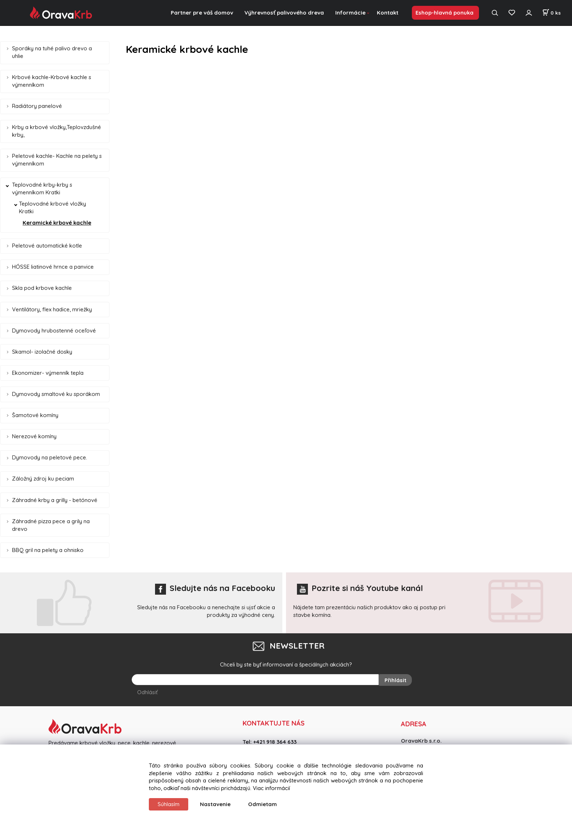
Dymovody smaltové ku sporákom (56, 393)
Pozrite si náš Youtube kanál (360, 588)
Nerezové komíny (34, 436)
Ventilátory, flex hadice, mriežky (52, 309)
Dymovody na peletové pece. (49, 457)
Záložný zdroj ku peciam (43, 478)
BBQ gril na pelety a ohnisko (48, 550)
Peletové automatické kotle (47, 245)
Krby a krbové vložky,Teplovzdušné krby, (56, 131)
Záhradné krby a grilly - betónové (54, 500)
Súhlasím (168, 804)
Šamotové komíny (35, 415)
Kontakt (387, 12)
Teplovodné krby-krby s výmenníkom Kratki (42, 188)
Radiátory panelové (37, 105)
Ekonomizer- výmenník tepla (48, 372)
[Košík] (551, 13)
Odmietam (262, 804)
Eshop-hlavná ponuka (445, 12)
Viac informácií (271, 788)
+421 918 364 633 (275, 740)
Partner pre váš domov (202, 12)
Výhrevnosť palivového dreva (284, 12)
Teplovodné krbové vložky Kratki (52, 207)
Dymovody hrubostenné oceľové (54, 330)
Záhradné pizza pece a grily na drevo (51, 525)
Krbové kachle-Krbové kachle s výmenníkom (51, 81)
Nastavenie (215, 804)
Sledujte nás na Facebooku (215, 588)
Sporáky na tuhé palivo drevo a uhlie (52, 52)
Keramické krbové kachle (57, 222)
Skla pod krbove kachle (42, 287)
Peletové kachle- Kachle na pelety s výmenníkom (57, 159)
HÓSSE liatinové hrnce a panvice (53, 266)
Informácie (350, 12)
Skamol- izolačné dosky (42, 351)
